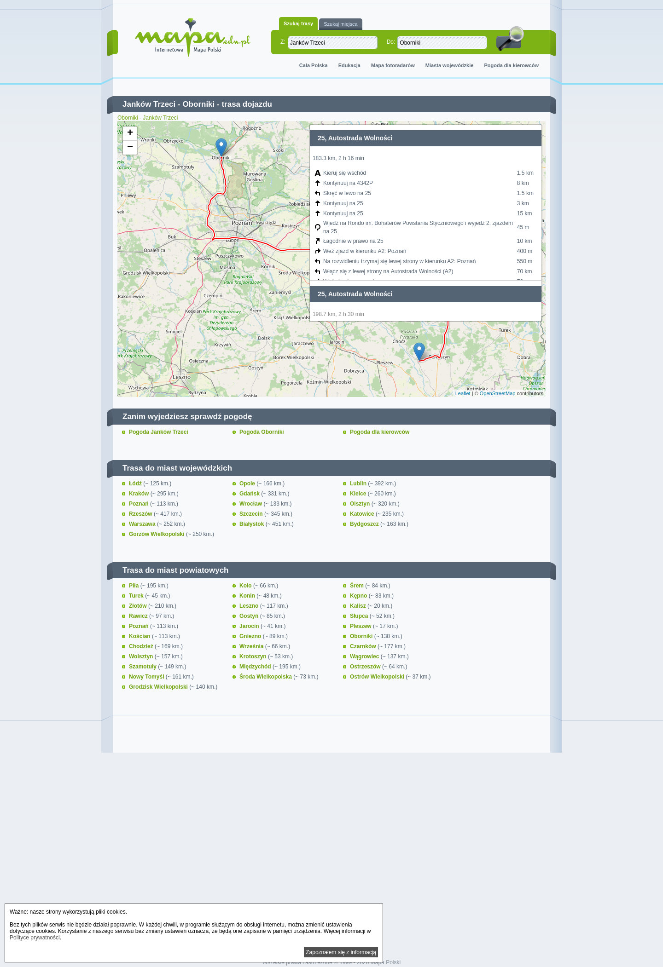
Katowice (363, 514)
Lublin (359, 483)
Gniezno (251, 636)
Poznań (139, 504)
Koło (246, 585)
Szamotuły (143, 666)
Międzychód (256, 666)
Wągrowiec (365, 656)
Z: (282, 42)
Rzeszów (141, 514)
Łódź (136, 483)
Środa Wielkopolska (266, 676)
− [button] (130, 148)
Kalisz (358, 606)
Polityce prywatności (35, 937)
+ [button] (130, 133)
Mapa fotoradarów (393, 65)
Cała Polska (313, 65)
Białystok (252, 524)
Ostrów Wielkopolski (378, 676)
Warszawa (143, 524)
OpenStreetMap (498, 393)
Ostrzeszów (366, 666)
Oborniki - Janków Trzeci (147, 118)
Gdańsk (250, 493)
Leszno (249, 606)
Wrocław (251, 504)
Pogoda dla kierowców (511, 65)
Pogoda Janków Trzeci (158, 432)
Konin (247, 596)
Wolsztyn (142, 656)
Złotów (138, 606)
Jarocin (250, 626)
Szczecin (251, 514)
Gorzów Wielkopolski (157, 534)
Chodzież (142, 646)
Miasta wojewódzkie (449, 65)
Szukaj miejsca (340, 24)
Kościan (140, 636)
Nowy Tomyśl (147, 676)
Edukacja (349, 65)
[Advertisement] (331, 834)
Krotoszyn (253, 656)
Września (252, 646)
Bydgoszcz (365, 524)
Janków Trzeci (148, 104)
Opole (247, 483)
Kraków (140, 493)
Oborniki (198, 104)
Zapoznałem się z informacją (341, 952)
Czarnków (364, 646)
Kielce (359, 493)
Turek (137, 596)
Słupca (360, 616)
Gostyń (249, 616)
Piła (134, 585)
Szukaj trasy (298, 23)
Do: (391, 42)
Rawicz (139, 616)
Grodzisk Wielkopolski (159, 687)
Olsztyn (361, 504)
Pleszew (361, 626)
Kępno (359, 596)
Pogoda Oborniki (261, 432)
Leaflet (463, 393)
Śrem (357, 585)
